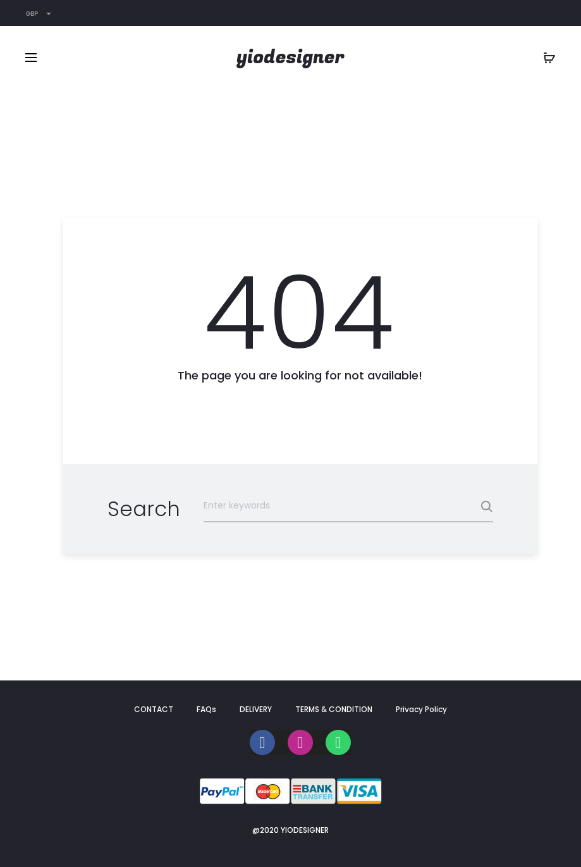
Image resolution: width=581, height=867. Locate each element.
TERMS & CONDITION (333, 709)
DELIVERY (256, 709)
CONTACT (153, 709)
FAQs (206, 709)
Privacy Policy (421, 709)
